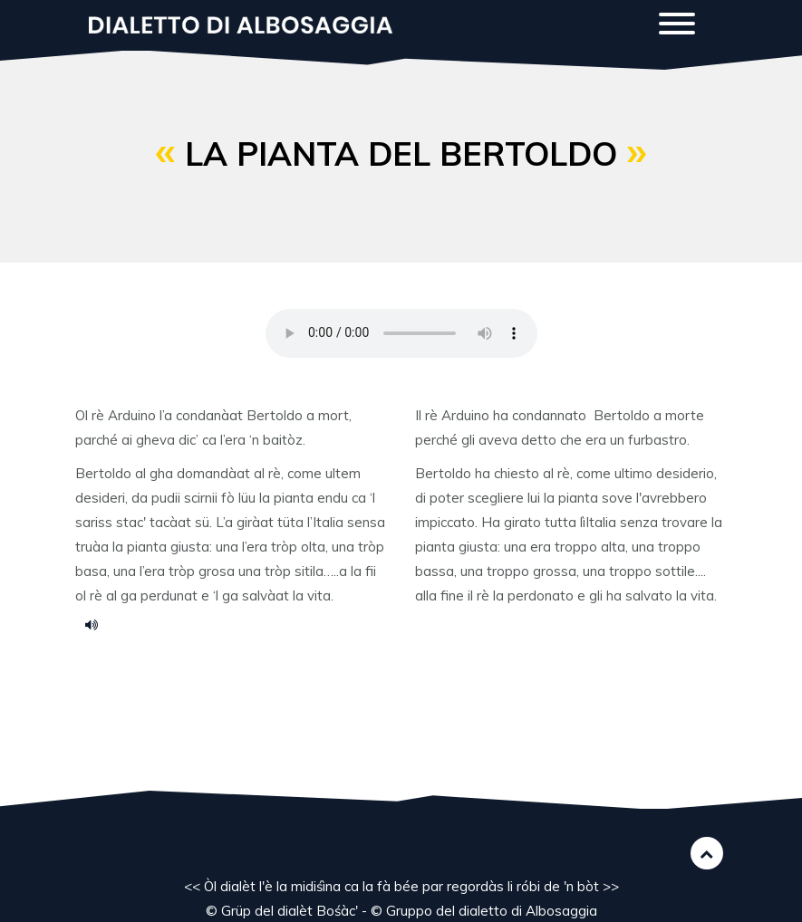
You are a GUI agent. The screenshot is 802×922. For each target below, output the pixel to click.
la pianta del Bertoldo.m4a (98, 624)
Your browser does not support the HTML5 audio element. (401, 333)
